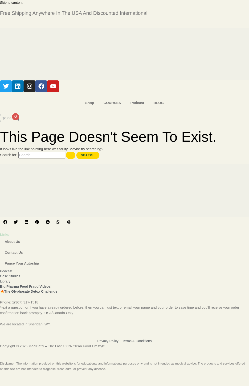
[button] (5, 222)
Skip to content (11, 2)
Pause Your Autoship (22, 263)
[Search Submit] (70, 155)
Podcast (137, 103)
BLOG (159, 103)
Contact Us (14, 252)
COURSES (112, 103)
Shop (89, 103)
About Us (12, 242)
